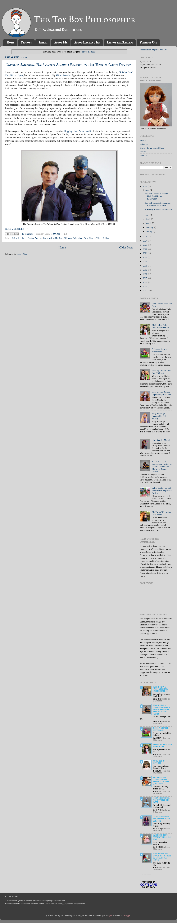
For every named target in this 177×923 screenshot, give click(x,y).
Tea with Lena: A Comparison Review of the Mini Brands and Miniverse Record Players (162, 466)
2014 (145, 282)
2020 (145, 257)
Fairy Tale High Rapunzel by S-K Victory (159, 416)
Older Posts (126, 247)
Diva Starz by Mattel (161, 440)
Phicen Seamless (63, 75)
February (150, 227)
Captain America (35, 238)
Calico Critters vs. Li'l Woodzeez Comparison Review (162, 490)
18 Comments (157, 849)
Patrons (26, 42)
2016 (145, 274)
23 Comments (157, 756)
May (148, 215)
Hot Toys (59, 238)
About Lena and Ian (87, 42)
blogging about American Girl (78, 131)
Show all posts (88, 51)
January (149, 231)
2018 (145, 266)
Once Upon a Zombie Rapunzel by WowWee (161, 393)
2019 (145, 261)
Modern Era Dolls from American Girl (160, 326)
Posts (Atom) (22, 254)
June (148, 190)
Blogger (126, 915)
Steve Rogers (89, 238)
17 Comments (157, 723)
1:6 (13, 238)
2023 (145, 245)
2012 (145, 290)
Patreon (143, 140)
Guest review (48, 238)
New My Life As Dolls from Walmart (161, 371)
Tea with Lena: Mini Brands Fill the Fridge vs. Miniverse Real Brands (162, 856)
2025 (145, 236)
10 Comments (157, 830)
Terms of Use (148, 42)
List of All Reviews (120, 42)
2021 (145, 253)
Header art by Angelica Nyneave (153, 50)
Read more (166, 699)
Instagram (144, 144)
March (149, 223)
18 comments (27, 234)
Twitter (143, 151)
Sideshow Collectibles (73, 238)
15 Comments (157, 793)
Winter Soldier (102, 238)
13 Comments (157, 773)
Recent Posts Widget (145, 874)
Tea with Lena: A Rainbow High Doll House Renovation (156, 196)
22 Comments (157, 869)
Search (42, 42)
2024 (145, 241)
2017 (145, 270)
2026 (145, 186)
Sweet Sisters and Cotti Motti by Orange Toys (162, 837)
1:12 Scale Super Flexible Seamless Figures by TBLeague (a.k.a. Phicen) (161, 780)
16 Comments (157, 740)
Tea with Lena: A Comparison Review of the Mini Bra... (157, 204)
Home (10, 42)
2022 (145, 249)
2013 (145, 286)
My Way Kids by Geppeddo (158, 762)
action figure (21, 238)
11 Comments (157, 812)
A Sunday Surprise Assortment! (158, 209)
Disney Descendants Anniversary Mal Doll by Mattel (161, 818)
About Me (60, 42)
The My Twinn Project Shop (152, 148)
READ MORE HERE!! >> (16, 229)
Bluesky (143, 155)
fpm (110, 915)
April (148, 219)
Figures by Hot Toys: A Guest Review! (68, 64)
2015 (145, 278)
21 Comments (157, 701)
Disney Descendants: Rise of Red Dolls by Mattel (161, 800)
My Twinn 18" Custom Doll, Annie (161, 513)
